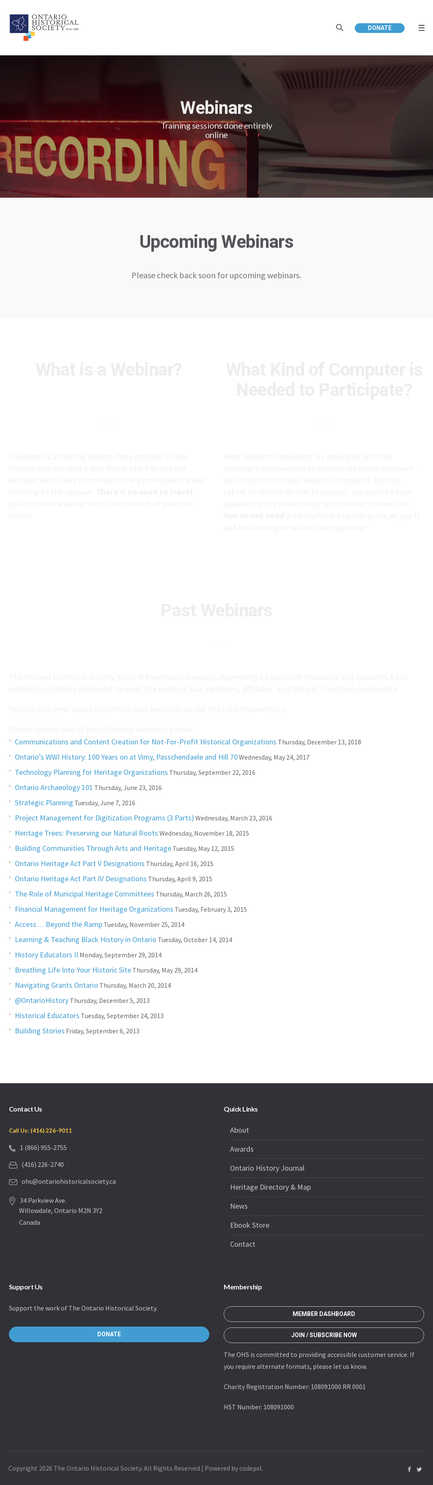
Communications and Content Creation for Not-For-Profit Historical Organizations (146, 742)
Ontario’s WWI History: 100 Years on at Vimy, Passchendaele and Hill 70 (126, 757)
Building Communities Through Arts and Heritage (93, 848)
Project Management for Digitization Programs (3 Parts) (104, 818)
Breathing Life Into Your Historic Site (73, 970)
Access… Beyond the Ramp (58, 924)
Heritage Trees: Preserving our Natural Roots (86, 833)
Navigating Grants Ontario (56, 985)
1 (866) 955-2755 (43, 1147)
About (239, 1130)
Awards (242, 1149)
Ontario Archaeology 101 (54, 787)
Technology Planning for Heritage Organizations (91, 772)
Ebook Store (249, 1225)
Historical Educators (47, 1015)
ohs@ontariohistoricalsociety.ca (69, 1181)
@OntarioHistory (42, 1000)
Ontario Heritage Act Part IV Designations (81, 878)
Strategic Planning (44, 802)
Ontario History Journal (267, 1168)
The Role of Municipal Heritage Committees (84, 894)
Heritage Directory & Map (270, 1187)
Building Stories (40, 1030)
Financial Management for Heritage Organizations (94, 909)
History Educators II (46, 954)
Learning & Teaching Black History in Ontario (85, 939)
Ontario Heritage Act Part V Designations (80, 863)
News (239, 1206)
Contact (242, 1244)
